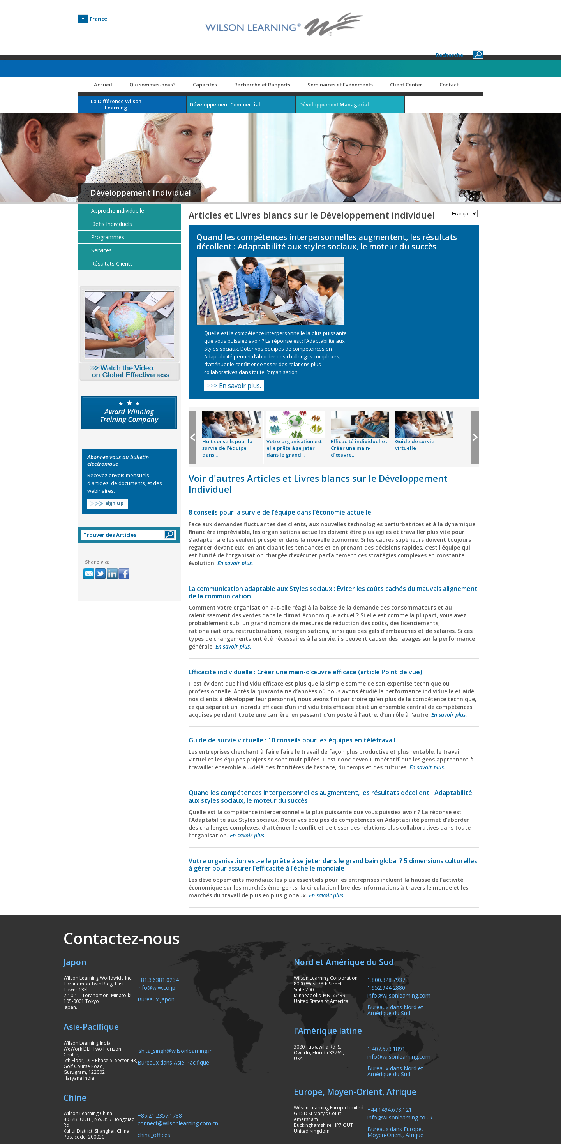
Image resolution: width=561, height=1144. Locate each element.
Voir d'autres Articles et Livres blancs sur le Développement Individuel (326, 392)
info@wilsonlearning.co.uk (433, 1041)
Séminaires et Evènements (348, 48)
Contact (457, 48)
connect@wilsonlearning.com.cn (201, 1041)
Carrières (371, 1110)
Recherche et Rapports (270, 48)
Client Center (414, 48)
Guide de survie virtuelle (423, 353)
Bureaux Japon (179, 923)
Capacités (213, 48)
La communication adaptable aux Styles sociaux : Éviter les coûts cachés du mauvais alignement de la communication (323, 501)
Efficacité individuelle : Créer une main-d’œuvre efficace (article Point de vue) (313, 580)
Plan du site (410, 1110)
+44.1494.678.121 (422, 1033)
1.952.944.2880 (419, 911)
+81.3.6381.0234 (181, 904)
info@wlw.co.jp (180, 911)
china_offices (177, 1053)
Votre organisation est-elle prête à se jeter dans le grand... (303, 356)
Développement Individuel (149, 157)
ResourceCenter (453, 1110)
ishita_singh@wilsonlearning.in (198, 974)
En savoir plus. (371, 294)
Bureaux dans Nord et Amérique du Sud (428, 934)
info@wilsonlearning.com (432, 919)
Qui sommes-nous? (161, 48)
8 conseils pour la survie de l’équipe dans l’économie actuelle (288, 420)
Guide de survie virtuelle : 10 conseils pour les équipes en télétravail (300, 656)
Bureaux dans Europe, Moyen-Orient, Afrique (428, 1056)
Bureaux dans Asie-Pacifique (197, 986)
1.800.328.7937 (419, 904)
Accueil (111, 48)
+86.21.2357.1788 (183, 1033)
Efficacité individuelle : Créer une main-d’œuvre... (367, 356)
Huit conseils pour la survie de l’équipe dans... (235, 356)
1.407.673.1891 (419, 972)
